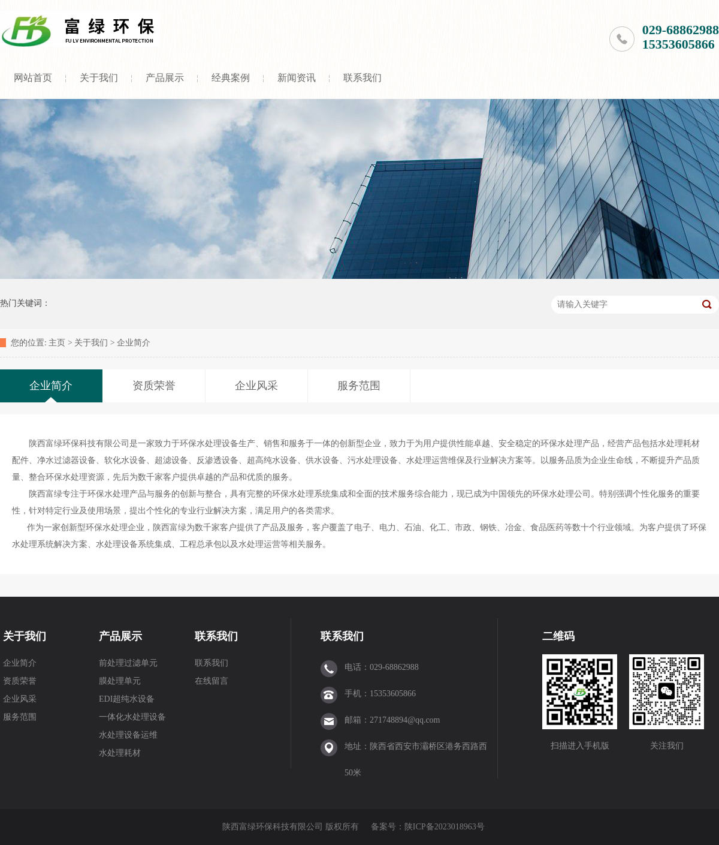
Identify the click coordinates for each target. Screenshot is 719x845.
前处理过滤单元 (128, 662)
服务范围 (20, 716)
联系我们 (362, 78)
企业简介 (133, 342)
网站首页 (33, 78)
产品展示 (165, 78)
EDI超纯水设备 (127, 698)
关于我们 (99, 78)
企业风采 (20, 698)
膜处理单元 (120, 680)
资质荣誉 (20, 680)
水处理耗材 (120, 752)
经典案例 (231, 78)
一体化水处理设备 (132, 716)
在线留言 (211, 680)
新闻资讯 (296, 78)
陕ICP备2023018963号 (444, 826)
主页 (57, 342)
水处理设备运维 (128, 734)
